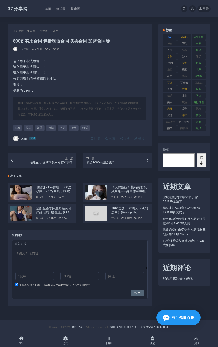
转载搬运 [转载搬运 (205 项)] (170, 121)
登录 (204, 8)
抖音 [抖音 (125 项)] (198, 63)
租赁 (85, 127)
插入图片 (20, 244)
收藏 (110, 138)
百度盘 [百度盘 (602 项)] (199, 82)
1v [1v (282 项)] (169, 36)
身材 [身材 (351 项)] (184, 115)
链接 (139, 138)
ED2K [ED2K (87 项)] (184, 36)
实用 (74, 127)
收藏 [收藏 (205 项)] (198, 69)
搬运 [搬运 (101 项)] (184, 69)
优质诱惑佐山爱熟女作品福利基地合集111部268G (184, 232)
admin (24, 138)
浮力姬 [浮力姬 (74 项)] (199, 76)
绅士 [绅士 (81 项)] (184, 95)
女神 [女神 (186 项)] (184, 56)
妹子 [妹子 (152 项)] (198, 56)
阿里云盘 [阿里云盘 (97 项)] (184, 121)
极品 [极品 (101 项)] (184, 76)
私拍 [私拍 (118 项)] (184, 89)
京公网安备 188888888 (154, 326)
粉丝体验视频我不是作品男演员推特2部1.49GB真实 (184, 221)
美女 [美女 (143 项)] (169, 102)
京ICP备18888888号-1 (123, 326)
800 (17, 127)
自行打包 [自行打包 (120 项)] (198, 102)
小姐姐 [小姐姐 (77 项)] (170, 63)
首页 (32, 30)
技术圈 (44, 30)
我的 (152, 340)
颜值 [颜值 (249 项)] (169, 128)
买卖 (28, 127)
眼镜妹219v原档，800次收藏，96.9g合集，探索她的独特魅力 (54, 191)
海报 (125, 138)
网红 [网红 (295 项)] (198, 95)
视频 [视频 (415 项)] (198, 108)
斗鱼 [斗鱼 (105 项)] (169, 76)
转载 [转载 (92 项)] (198, 115)
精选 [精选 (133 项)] (169, 95)
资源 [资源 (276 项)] (169, 115)
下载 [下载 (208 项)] (184, 43)
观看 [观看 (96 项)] (184, 108)
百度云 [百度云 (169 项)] (184, 82)
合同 (62, 127)
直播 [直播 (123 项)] (169, 89)
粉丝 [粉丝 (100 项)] (198, 89)
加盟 (40, 127)
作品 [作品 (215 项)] (184, 49)
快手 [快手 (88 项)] (184, 63)
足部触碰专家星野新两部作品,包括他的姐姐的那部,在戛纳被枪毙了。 (54, 212)
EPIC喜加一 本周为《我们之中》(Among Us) (129, 210)
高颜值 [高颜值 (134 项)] (184, 128)
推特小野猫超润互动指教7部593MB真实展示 (182, 210)
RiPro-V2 (77, 326)
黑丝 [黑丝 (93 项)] (198, 128)
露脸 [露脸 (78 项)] (198, 121)
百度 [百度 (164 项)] (169, 82)
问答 (109, 340)
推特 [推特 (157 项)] (169, 69)
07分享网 (18, 8)
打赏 (95, 138)
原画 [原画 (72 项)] (198, 49)
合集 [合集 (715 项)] (169, 56)
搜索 (166, 150)
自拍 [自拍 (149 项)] (184, 102)
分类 (65, 340)
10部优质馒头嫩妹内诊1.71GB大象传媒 (183, 243)
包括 (51, 127)
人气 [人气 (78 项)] (169, 49)
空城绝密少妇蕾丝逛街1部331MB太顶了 (180, 199)
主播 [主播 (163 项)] (198, 43)
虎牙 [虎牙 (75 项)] (169, 108)
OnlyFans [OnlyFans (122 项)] (198, 37)
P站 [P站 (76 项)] (170, 43)
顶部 (196, 340)
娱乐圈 (40, 197)
